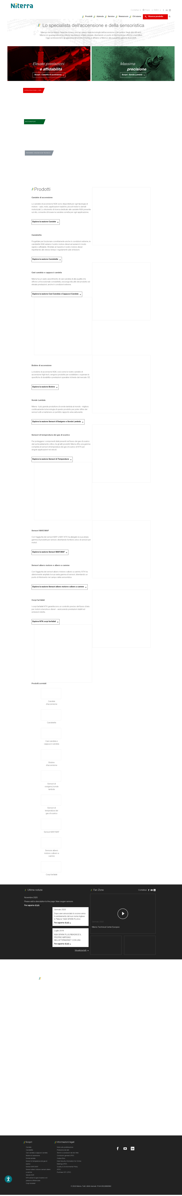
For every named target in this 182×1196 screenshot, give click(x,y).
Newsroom (123, 17)
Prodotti (88, 17)
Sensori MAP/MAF (32, 1167)
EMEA (156, 10)
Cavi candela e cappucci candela (36, 1153)
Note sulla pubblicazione (65, 1147)
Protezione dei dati (63, 1150)
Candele (28, 1147)
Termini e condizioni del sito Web (67, 1153)
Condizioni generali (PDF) (65, 1156)
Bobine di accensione (33, 1156)
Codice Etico (61, 1158)
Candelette (29, 1150)
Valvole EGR (30, 1175)
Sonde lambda (30, 1158)
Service (111, 17)
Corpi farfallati (30, 1183)
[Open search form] (170, 16)
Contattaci (135, 10)
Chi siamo (137, 17)
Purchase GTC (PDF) (64, 1172)
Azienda (100, 17)
